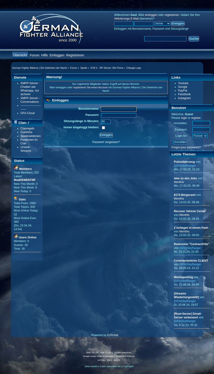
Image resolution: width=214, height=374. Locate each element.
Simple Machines (122, 352)
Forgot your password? (186, 147)
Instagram (184, 98)
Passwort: (181, 129)
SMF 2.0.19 (92, 352)
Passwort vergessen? (106, 142)
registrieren (172, 15)
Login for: (181, 135)
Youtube (183, 83)
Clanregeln (27, 128)
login (184, 118)
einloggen (151, 15)
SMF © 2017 (106, 352)
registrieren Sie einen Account (90, 87)
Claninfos (26, 132)
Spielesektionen (30, 136)
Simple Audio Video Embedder (98, 356)
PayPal (182, 90)
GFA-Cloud (27, 113)
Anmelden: (180, 123)
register (196, 118)
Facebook (184, 94)
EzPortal (112, 335)
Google (182, 87)
